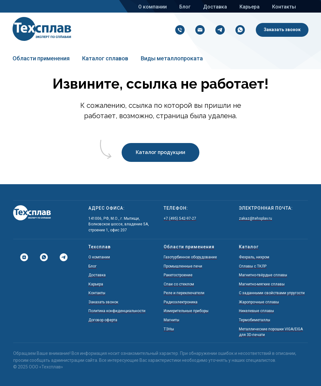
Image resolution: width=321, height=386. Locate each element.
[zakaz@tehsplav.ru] (198, 30)
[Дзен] (22, 257)
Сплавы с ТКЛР (252, 266)
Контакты (284, 7)
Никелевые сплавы (256, 311)
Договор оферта (102, 320)
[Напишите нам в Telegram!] (218, 30)
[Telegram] (61, 257)
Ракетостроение (178, 275)
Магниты (171, 320)
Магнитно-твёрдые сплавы (263, 275)
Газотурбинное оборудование (190, 257)
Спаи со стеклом (179, 284)
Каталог (249, 246)
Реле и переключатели (184, 293)
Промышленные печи (183, 266)
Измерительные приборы (186, 311)
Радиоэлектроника (180, 302)
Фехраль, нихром (254, 257)
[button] (282, 30)
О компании (152, 7)
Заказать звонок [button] (103, 302)
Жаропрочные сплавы (259, 302)
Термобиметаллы (254, 320)
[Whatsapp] (41, 257)
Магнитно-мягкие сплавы (262, 284)
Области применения (41, 58)
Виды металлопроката (172, 58)
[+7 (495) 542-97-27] (178, 30)
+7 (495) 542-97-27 (180, 218)
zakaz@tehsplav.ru (255, 218)
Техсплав (99, 246)
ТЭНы (169, 329)
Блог (185, 7)
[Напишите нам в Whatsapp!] (238, 30)
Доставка (215, 7)
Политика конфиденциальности (116, 311)
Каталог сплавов (105, 58)
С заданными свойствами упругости (272, 293)
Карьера (249, 7)
